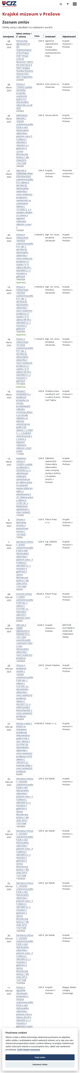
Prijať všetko (40, 1057)
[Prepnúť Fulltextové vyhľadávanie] (61, 4)
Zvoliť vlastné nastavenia (28, 1049)
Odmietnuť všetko (40, 1064)
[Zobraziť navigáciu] (75, 4)
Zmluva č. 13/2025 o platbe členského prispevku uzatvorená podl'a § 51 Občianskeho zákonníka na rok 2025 (24, 96)
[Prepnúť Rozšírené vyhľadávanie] (68, 4)
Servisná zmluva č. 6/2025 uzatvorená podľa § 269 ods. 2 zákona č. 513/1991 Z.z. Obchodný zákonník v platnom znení (24, 605)
